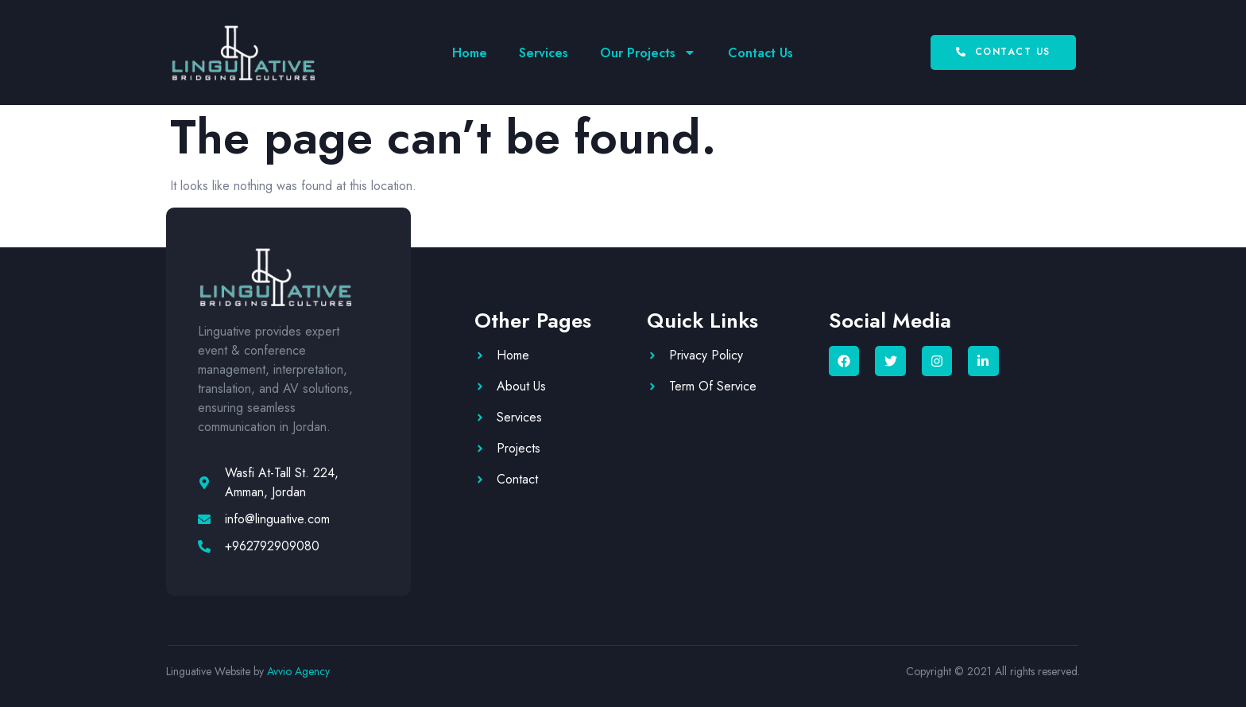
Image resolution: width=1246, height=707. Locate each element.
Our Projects (648, 52)
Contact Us (760, 53)
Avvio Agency (298, 671)
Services (543, 53)
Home (469, 53)
